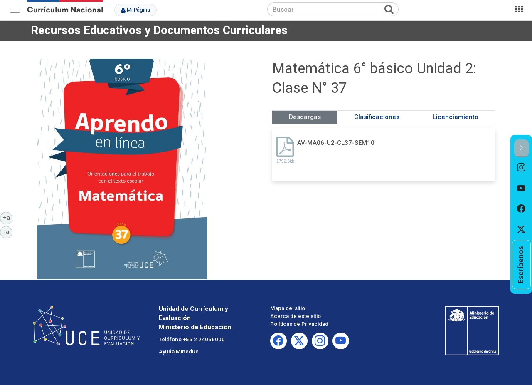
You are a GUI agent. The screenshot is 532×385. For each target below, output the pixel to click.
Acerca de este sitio (295, 316)
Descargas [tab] (305, 117)
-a (7, 231)
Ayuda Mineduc (179, 351)
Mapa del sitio (287, 308)
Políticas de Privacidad (299, 324)
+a (8, 217)
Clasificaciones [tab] (376, 117)
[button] (521, 148)
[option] (521, 167)
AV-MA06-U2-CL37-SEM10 (335, 143)
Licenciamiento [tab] (455, 117)
